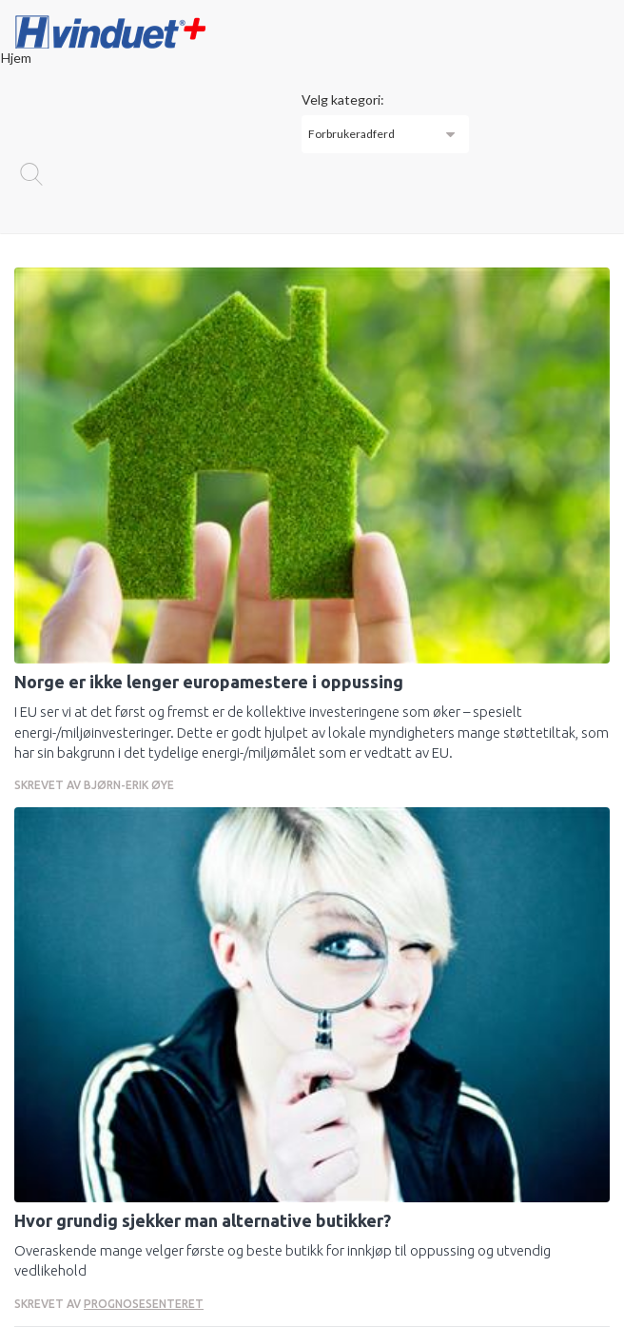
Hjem (16, 58)
